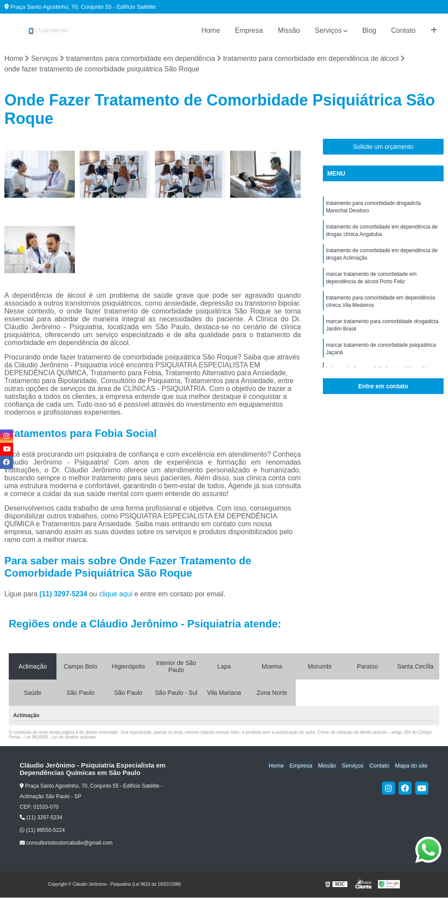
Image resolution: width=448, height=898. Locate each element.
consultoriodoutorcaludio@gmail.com (66, 843)
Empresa (249, 30)
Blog (369, 30)
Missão (289, 30)
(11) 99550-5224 (42, 831)
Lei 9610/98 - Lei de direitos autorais (60, 737)
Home (210, 30)
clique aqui (116, 594)
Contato (403, 30)
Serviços (328, 30)
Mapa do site (412, 765)
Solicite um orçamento (383, 147)
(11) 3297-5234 (64, 594)
